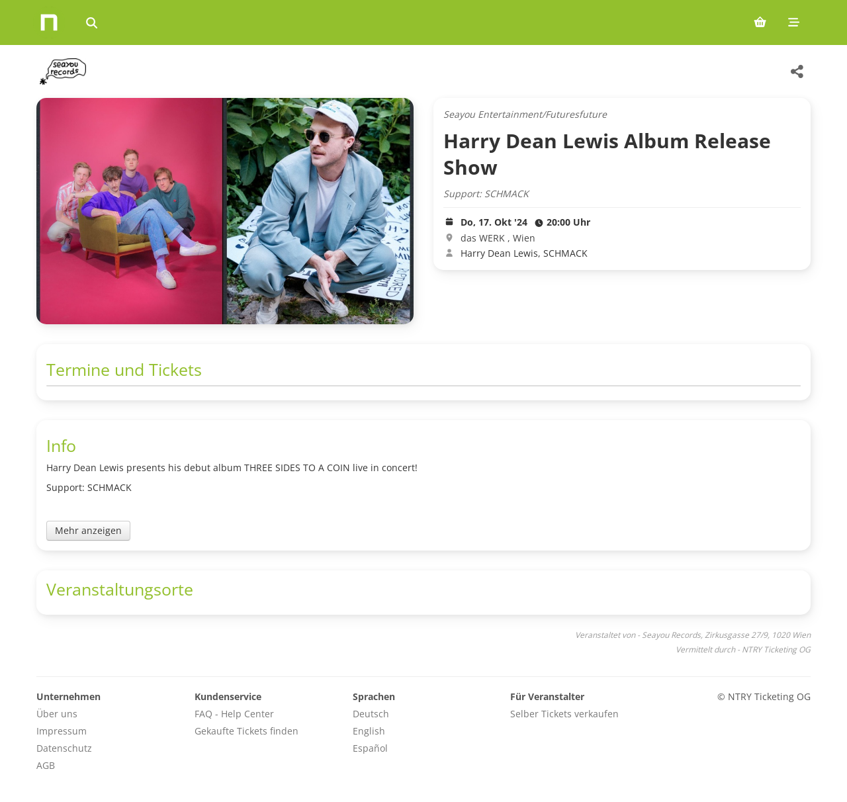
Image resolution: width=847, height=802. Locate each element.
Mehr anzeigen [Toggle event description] (88, 530)
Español (370, 748)
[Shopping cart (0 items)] (760, 22)
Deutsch (371, 713)
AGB (45, 765)
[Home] (49, 22)
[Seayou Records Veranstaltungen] (61, 71)
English (369, 731)
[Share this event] (797, 71)
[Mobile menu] (794, 22)
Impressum (61, 731)
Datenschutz (64, 748)
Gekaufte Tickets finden (246, 731)
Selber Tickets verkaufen (564, 713)
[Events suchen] (92, 22)
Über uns (56, 713)
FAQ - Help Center (234, 713)
